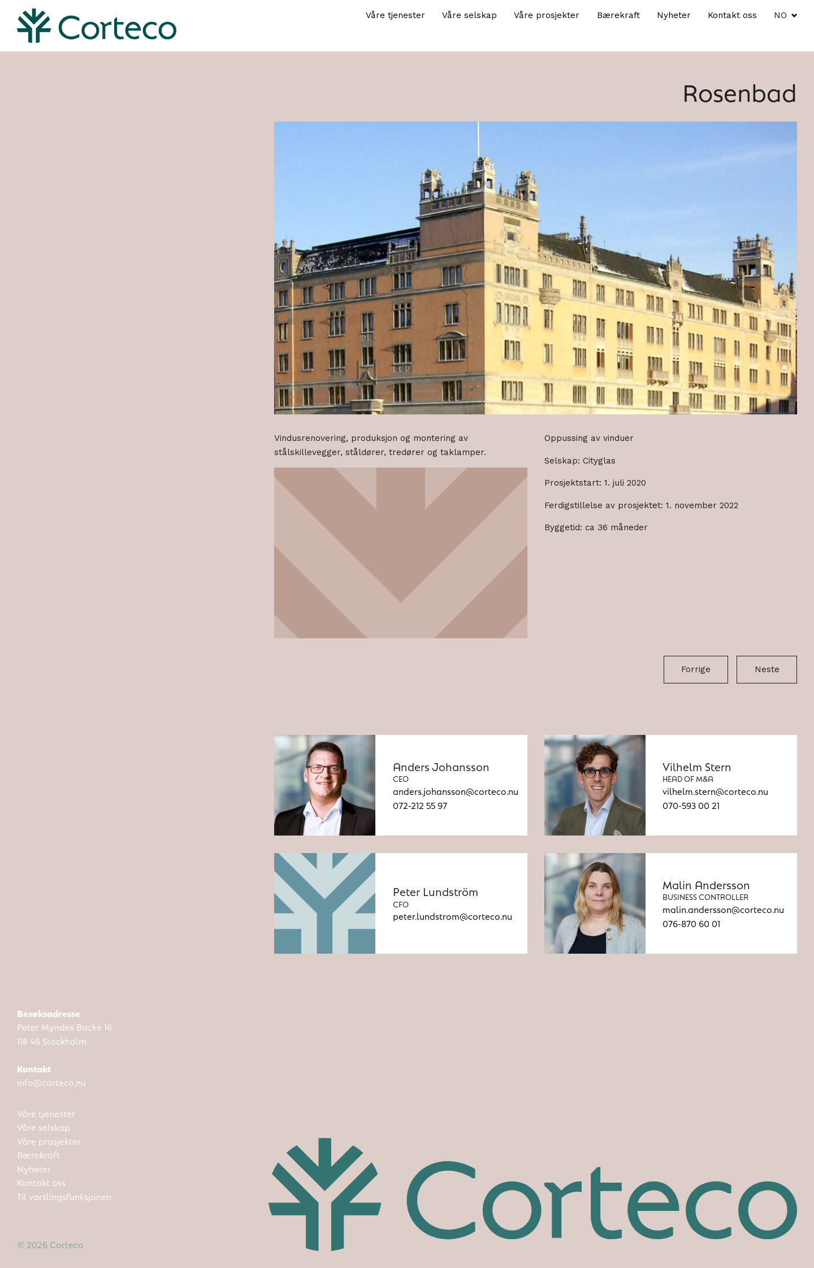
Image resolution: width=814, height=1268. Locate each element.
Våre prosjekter (546, 15)
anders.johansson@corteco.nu (455, 791)
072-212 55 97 (420, 805)
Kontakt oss (732, 15)
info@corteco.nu (51, 1082)
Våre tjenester (395, 15)
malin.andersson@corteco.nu (723, 909)
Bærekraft (618, 15)
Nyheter (674, 15)
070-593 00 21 (691, 805)
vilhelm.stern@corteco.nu (715, 791)
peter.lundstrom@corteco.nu (452, 915)
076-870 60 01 (691, 923)
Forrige (696, 669)
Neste (767, 669)
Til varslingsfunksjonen (64, 1196)
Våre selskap (469, 15)
